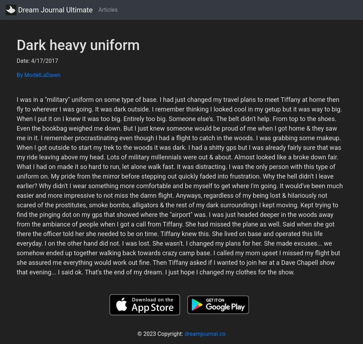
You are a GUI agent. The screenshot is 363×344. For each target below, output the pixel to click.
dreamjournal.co (204, 334)
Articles (107, 9)
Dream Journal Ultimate (49, 10)
